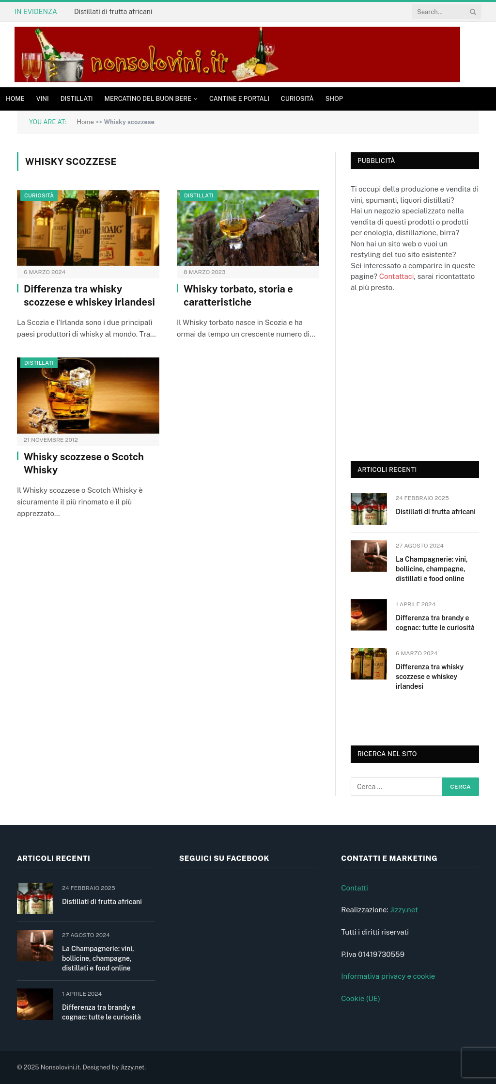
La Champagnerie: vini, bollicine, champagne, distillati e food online (432, 568)
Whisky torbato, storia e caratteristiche (238, 295)
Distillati (77, 98)
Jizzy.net (404, 910)
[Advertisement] (423, 375)
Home (15, 98)
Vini (42, 98)
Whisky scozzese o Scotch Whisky (84, 463)
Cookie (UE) (360, 998)
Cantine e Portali (239, 98)
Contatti (354, 888)
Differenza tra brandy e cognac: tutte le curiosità (435, 622)
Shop (334, 98)
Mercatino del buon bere (148, 98)
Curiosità (297, 98)
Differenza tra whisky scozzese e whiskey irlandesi (89, 295)
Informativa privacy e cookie (388, 976)
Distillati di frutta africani (113, 12)
